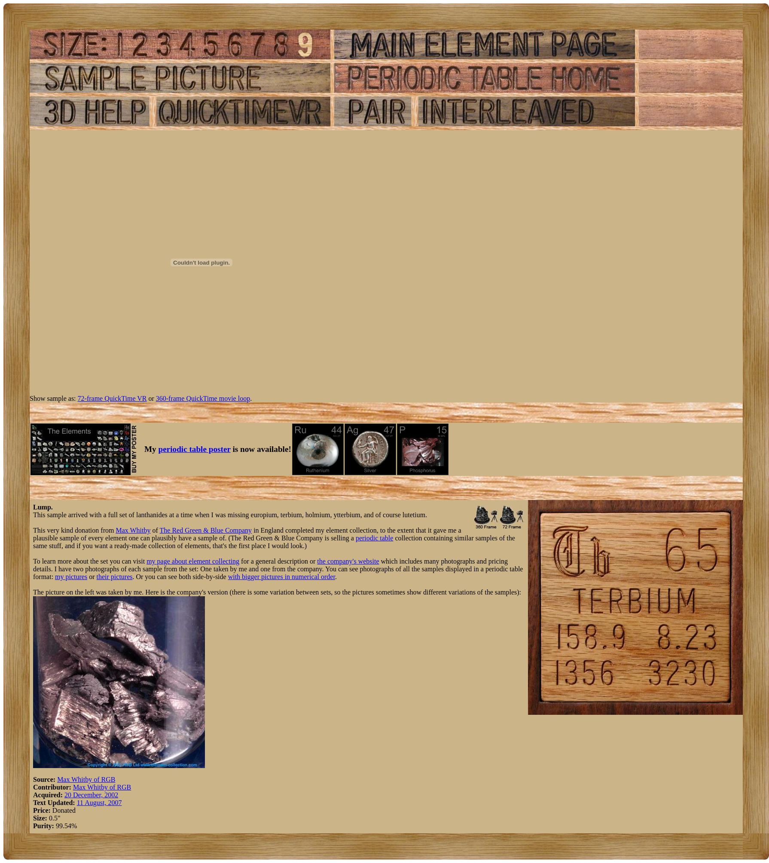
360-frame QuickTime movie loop (203, 398)
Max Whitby (133, 530)
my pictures (71, 576)
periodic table (375, 538)
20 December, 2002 (91, 795)
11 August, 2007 (99, 802)
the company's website (348, 561)
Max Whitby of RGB (86, 779)
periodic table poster (195, 449)
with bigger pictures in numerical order (281, 576)
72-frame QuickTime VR (112, 398)
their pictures (115, 576)
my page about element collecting (192, 561)
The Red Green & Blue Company (206, 530)
